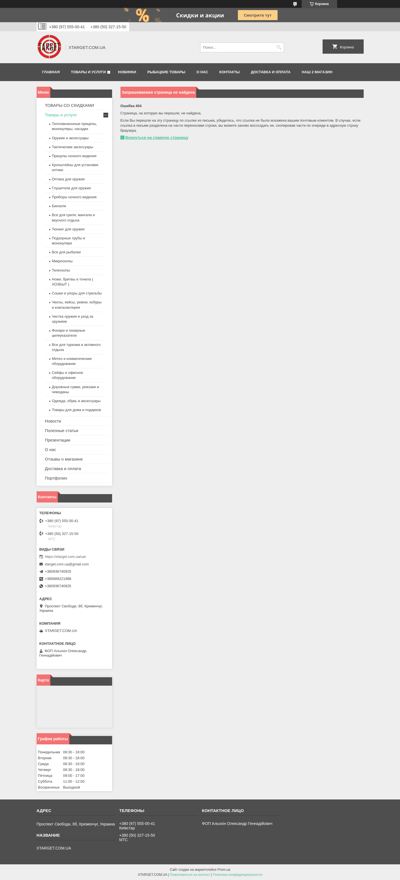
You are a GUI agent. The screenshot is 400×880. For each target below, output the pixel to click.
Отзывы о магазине (64, 459)
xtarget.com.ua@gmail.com (67, 564)
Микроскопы (62, 261)
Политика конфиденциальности (237, 875)
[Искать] (279, 47)
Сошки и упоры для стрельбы (77, 293)
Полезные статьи (61, 430)
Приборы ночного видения (74, 197)
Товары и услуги (88, 72)
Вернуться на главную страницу (157, 137)
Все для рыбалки (66, 252)
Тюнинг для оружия (68, 229)
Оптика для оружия (68, 179)
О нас (202, 72)
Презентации (57, 440)
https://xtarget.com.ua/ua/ (65, 557)
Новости (53, 421)
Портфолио (56, 478)
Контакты (229, 72)
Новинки (127, 72)
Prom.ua (223, 870)
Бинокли (59, 206)
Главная (51, 72)
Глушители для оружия (71, 188)
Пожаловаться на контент (190, 875)
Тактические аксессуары (72, 147)
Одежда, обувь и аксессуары (76, 401)
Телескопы (61, 270)
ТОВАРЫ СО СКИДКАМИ (69, 105)
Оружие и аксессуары (70, 138)
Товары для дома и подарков (76, 410)
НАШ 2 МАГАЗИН (317, 72)
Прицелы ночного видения (74, 156)
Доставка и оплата (270, 72)
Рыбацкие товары (166, 72)
